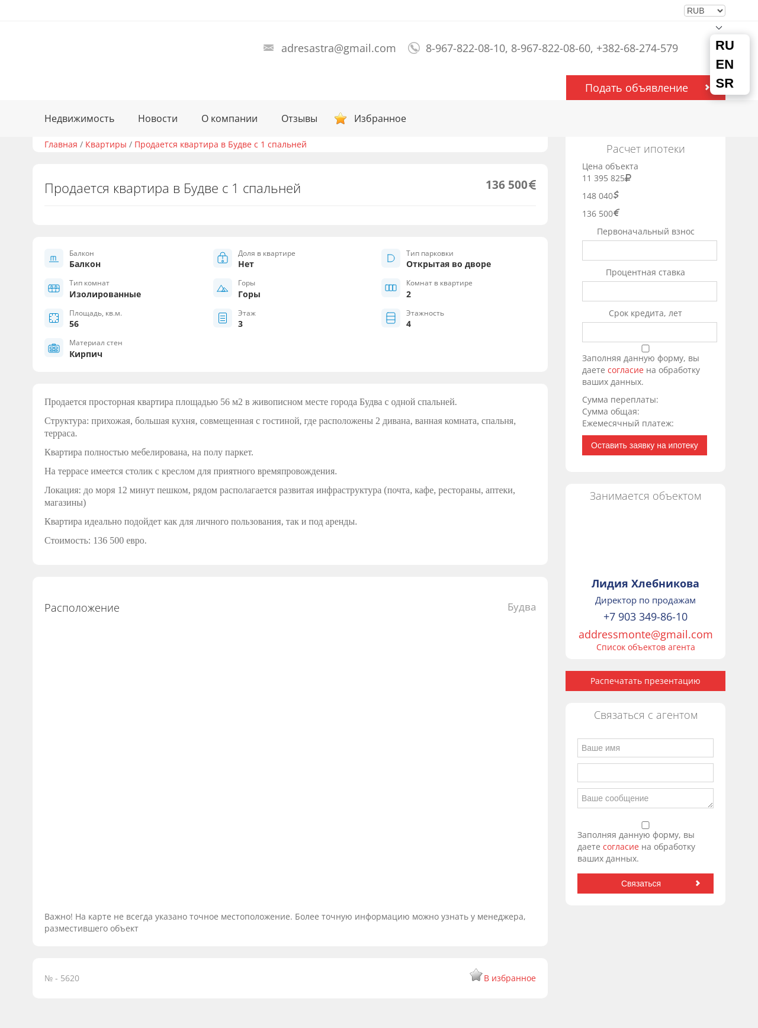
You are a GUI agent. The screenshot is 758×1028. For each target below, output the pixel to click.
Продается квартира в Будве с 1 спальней (220, 144)
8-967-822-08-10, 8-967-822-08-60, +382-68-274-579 (552, 48)
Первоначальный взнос (646, 231)
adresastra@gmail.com (338, 48)
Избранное (380, 118)
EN (725, 64)
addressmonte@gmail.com (646, 634)
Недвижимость (79, 118)
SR (725, 83)
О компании (229, 118)
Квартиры (106, 144)
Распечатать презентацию (645, 680)
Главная (61, 144)
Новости (158, 118)
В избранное (510, 978)
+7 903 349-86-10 (645, 616)
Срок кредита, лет (645, 313)
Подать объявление (636, 88)
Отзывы (299, 118)
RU (724, 45)
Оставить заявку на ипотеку (644, 445)
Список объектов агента (645, 647)
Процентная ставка (645, 272)
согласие (627, 369)
